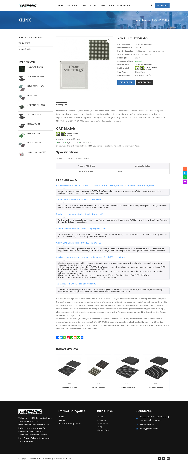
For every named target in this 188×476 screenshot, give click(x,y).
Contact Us (103, 436)
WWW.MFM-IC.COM (62, 471)
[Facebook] (159, 471)
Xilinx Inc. (139, 47)
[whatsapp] (185, 177)
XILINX (21, 43)
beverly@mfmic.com (149, 441)
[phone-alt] (185, 169)
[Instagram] (168, 471)
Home (101, 429)
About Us (102, 433)
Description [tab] (61, 117)
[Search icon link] (152, 5)
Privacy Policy (104, 443)
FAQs (100, 439)
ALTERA (21, 49)
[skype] (185, 173)
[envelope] (185, 182)
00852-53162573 (147, 437)
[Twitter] (163, 471)
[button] (109, 40)
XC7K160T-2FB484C (144, 64)
